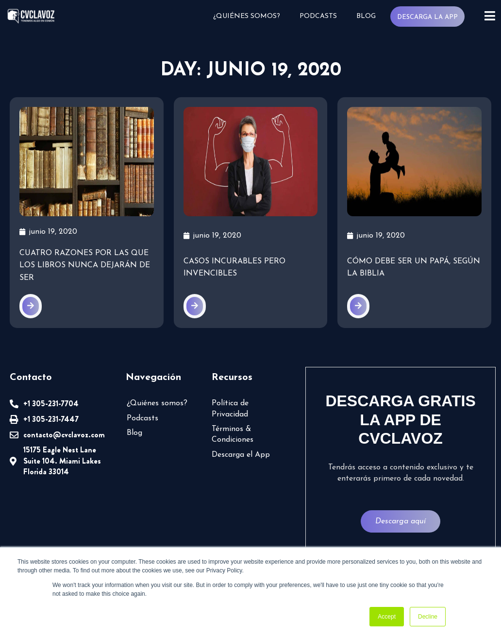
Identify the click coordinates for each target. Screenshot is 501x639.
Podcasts (318, 16)
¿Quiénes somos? (246, 16)
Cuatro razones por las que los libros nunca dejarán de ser (84, 265)
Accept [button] (387, 616)
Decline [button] (427, 616)
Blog (366, 16)
